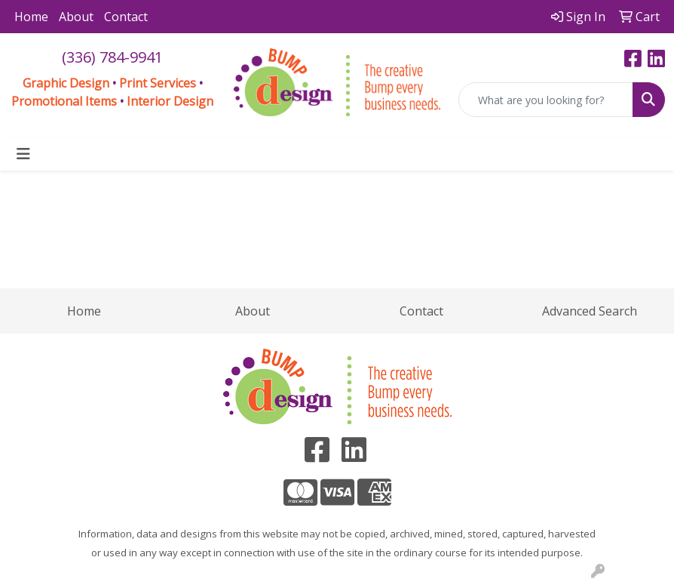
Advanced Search (589, 311)
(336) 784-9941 (112, 57)
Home (31, 16)
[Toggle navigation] (23, 154)
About (76, 16)
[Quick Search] (545, 99)
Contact (126, 16)
